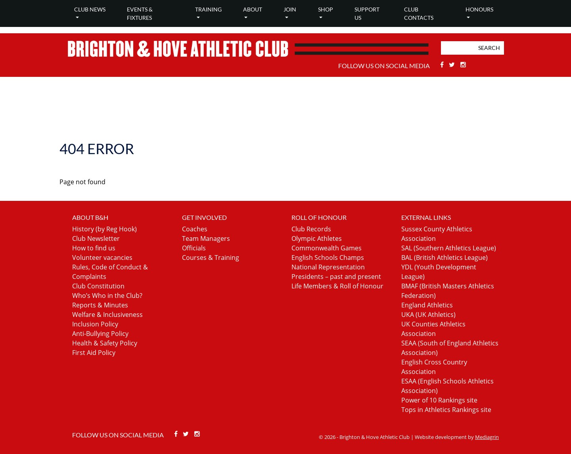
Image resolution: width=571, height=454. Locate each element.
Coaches (194, 229)
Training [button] (208, 9)
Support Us (366, 13)
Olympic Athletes (316, 238)
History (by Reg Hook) (104, 229)
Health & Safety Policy (104, 343)
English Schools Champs (327, 257)
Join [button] (290, 9)
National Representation (328, 267)
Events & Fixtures (140, 13)
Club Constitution (98, 286)
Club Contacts (418, 13)
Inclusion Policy (95, 324)
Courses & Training (210, 257)
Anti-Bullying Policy (100, 333)
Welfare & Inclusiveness (107, 314)
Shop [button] (325, 9)
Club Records (311, 229)
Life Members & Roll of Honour (337, 286)
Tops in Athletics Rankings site (446, 409)
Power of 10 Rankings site (439, 400)
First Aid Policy (93, 352)
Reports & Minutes (100, 305)
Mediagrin (487, 437)
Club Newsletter (96, 238)
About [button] (252, 9)
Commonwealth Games (326, 248)
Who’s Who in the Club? (107, 295)
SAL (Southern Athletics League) (448, 248)
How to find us (93, 248)
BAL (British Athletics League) (444, 257)
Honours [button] (479, 9)
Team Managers (206, 238)
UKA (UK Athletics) (428, 314)
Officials (194, 248)
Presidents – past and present (336, 276)
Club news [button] (89, 9)
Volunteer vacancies (102, 257)
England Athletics (427, 305)
